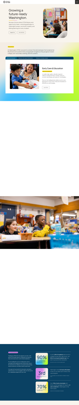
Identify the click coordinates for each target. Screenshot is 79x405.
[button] (77, 2)
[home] (5, 2)
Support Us (12, 32)
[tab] (11, 58)
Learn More (46, 87)
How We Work (21, 32)
